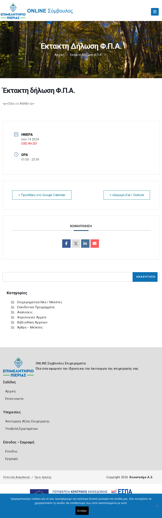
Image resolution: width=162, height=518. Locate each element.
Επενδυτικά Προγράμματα (36, 307)
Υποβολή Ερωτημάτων (21, 429)
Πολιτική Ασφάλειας (16, 477)
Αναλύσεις (25, 312)
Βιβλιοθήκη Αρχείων (32, 322)
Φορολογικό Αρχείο (32, 317)
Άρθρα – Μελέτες (30, 327)
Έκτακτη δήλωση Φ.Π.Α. (86, 55)
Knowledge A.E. (141, 477)
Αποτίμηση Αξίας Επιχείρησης (27, 421)
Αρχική (59, 55)
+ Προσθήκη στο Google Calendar (41, 195)
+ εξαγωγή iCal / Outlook (127, 195)
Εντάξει (82, 510)
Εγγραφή (11, 459)
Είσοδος (11, 451)
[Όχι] (157, 508)
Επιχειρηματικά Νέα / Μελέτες (39, 302)
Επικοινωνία (14, 399)
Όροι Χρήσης (43, 477)
